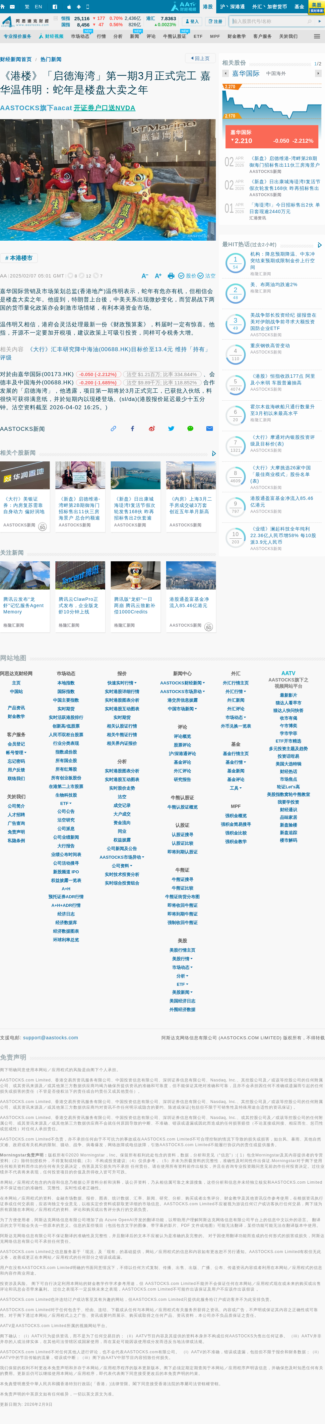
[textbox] (277, 21)
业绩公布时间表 (66, 854)
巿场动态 (236, 717)
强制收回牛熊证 (182, 922)
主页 (16, 682)
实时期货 (66, 708)
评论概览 (182, 736)
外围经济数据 (182, 1009)
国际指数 (66, 691)
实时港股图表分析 (122, 700)
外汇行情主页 (236, 682)
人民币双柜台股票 (66, 734)
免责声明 (16, 832)
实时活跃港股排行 (66, 717)
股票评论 (182, 745)
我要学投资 (288, 802)
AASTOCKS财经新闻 (182, 682)
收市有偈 (288, 718)
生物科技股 (66, 795)
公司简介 (16, 806)
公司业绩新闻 (66, 837)
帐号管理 (16, 752)
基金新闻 (235, 770)
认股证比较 (182, 843)
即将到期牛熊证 (182, 913)
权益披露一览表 (66, 880)
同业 (122, 831)
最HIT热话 (249, 244)
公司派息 (66, 828)
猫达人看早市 (288, 702)
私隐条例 (16, 840)
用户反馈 (16, 769)
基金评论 (182, 762)
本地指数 (66, 682)
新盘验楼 (288, 825)
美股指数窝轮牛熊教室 (288, 794)
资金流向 (122, 822)
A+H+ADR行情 (66, 905)
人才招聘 (16, 814)
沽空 (122, 796)
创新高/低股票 (66, 726)
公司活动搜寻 (66, 863)
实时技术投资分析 (122, 874)
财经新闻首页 (16, 59)
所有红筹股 (66, 769)
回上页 (200, 58)
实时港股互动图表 (122, 708)
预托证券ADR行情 (66, 896)
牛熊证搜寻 (182, 879)
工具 (236, 788)
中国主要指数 (66, 700)
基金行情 (236, 762)
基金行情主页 (236, 753)
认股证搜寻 (182, 834)
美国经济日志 (182, 1000)
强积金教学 (236, 841)
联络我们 (16, 778)
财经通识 (288, 809)
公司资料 (122, 865)
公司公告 (66, 811)
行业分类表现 (66, 743)
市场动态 (182, 967)
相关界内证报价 (122, 743)
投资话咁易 (288, 756)
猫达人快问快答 (288, 710)
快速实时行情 (122, 682)
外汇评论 (182, 770)
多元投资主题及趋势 (288, 748)
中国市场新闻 (182, 708)
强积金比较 (236, 833)
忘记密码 (16, 761)
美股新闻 (182, 992)
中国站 (16, 691)
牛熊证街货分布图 (182, 896)
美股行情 (182, 958)
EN (38, 6)
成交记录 (122, 805)
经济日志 (66, 913)
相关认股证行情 (122, 726)
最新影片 (288, 695)
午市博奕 (288, 725)
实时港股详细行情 (122, 691)
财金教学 (16, 716)
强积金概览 (236, 815)
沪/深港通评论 (182, 753)
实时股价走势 (122, 788)
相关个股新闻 (18, 453)
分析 (182, 976)
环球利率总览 (66, 939)
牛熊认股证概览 (182, 807)
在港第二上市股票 (66, 786)
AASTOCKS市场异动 (121, 857)
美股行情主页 (182, 950)
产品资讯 (16, 707)
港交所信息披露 (182, 700)
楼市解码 (288, 840)
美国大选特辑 (288, 763)
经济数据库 (66, 922)
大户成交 (122, 814)
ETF (66, 803)
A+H (66, 888)
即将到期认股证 (182, 851)
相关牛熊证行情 (122, 734)
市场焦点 (288, 779)
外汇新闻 (235, 700)
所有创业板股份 (66, 777)
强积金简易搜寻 (236, 824)
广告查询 (16, 823)
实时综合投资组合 (122, 883)
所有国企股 (66, 760)
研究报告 (182, 779)
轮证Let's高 (288, 786)
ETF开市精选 (288, 741)
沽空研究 (66, 820)
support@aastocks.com (51, 1037)
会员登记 (16, 744)
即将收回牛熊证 (182, 905)
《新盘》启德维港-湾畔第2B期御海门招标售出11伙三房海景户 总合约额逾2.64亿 (284, 165)
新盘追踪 (288, 832)
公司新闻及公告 (122, 848)
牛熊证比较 (182, 888)
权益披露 (122, 839)
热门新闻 (51, 59)
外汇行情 (236, 691)
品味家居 (288, 817)
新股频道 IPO (66, 871)
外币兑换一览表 (236, 726)
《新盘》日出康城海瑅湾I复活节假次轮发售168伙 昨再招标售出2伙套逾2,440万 (285, 188)
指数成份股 (66, 752)
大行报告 (66, 845)
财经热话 (288, 771)
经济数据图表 (66, 931)
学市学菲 (288, 733)
